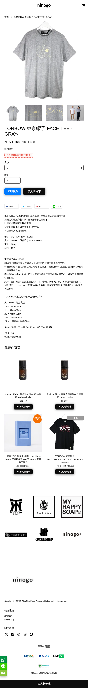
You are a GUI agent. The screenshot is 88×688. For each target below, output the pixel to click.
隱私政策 (44, 673)
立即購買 (12, 191)
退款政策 (53, 673)
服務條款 (35, 673)
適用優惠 (8, 148)
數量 (6, 175)
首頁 (6, 17)
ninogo (44, 5)
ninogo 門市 (9, 620)
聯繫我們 (8, 616)
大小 (6, 162)
